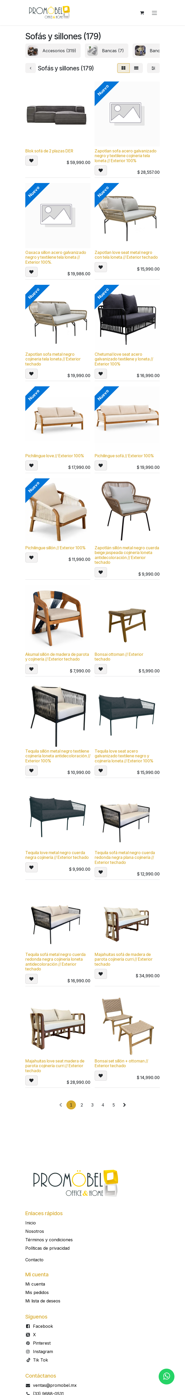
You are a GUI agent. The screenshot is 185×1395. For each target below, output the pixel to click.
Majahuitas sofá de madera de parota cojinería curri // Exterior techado (124, 959)
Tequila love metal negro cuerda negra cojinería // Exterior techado (57, 855)
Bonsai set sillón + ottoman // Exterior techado (121, 1063)
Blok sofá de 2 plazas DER (49, 150)
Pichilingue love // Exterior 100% (54, 456)
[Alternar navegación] (154, 12)
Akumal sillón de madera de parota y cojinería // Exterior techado (57, 657)
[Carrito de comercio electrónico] (142, 12)
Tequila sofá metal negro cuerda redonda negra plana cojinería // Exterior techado (125, 857)
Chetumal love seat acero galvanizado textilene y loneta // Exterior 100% (124, 359)
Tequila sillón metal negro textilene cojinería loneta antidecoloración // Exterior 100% (57, 756)
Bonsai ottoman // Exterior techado (119, 657)
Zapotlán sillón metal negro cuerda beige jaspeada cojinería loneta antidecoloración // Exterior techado (127, 555)
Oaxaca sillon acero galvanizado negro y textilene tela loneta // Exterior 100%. (55, 257)
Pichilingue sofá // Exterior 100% (124, 456)
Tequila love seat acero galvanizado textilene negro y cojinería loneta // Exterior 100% (124, 756)
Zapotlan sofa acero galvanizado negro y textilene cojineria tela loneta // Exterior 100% (126, 155)
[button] (31, 161)
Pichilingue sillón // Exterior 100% (55, 547)
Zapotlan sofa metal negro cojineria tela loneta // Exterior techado (53, 359)
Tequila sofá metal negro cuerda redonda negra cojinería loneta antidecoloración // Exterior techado (55, 961)
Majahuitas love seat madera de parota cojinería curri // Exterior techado (54, 1066)
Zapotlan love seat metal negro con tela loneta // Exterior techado (126, 255)
